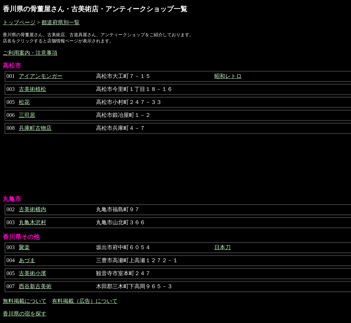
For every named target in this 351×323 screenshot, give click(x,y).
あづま (27, 260)
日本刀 (222, 247)
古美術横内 (32, 209)
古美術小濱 (32, 273)
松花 (24, 102)
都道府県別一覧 (60, 22)
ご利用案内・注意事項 (30, 53)
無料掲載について (24, 301)
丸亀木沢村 (32, 222)
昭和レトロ (228, 76)
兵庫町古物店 (35, 128)
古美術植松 (32, 89)
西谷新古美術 (35, 286)
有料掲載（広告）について (85, 301)
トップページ (19, 22)
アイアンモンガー (41, 76)
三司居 (27, 115)
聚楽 (24, 247)
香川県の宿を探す (24, 314)
